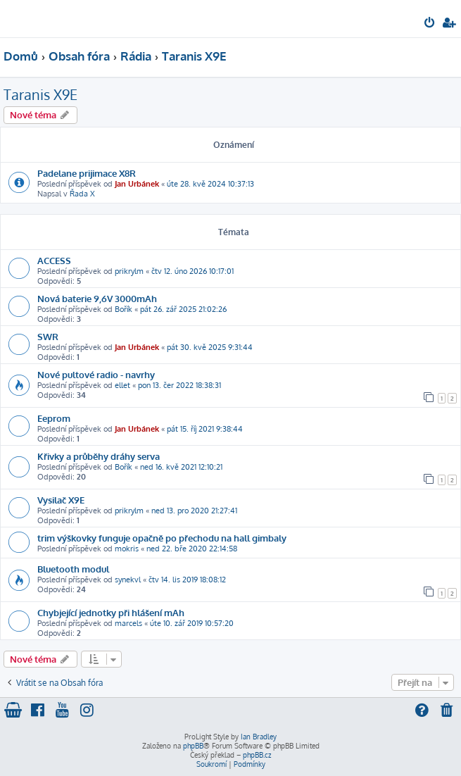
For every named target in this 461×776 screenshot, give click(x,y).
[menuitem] (430, 23)
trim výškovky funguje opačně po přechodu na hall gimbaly (161, 538)
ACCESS (54, 260)
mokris (127, 548)
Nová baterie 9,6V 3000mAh (97, 298)
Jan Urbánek (137, 184)
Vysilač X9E (60, 500)
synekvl (128, 579)
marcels (128, 623)
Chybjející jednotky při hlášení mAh (110, 612)
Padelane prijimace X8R (86, 173)
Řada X (82, 194)
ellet (122, 385)
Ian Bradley (259, 736)
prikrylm (129, 271)
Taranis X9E (40, 94)
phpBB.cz (257, 755)
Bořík (123, 309)
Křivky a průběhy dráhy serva (98, 456)
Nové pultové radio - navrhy (96, 374)
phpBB (193, 745)
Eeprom (53, 418)
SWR (47, 336)
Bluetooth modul (73, 569)
